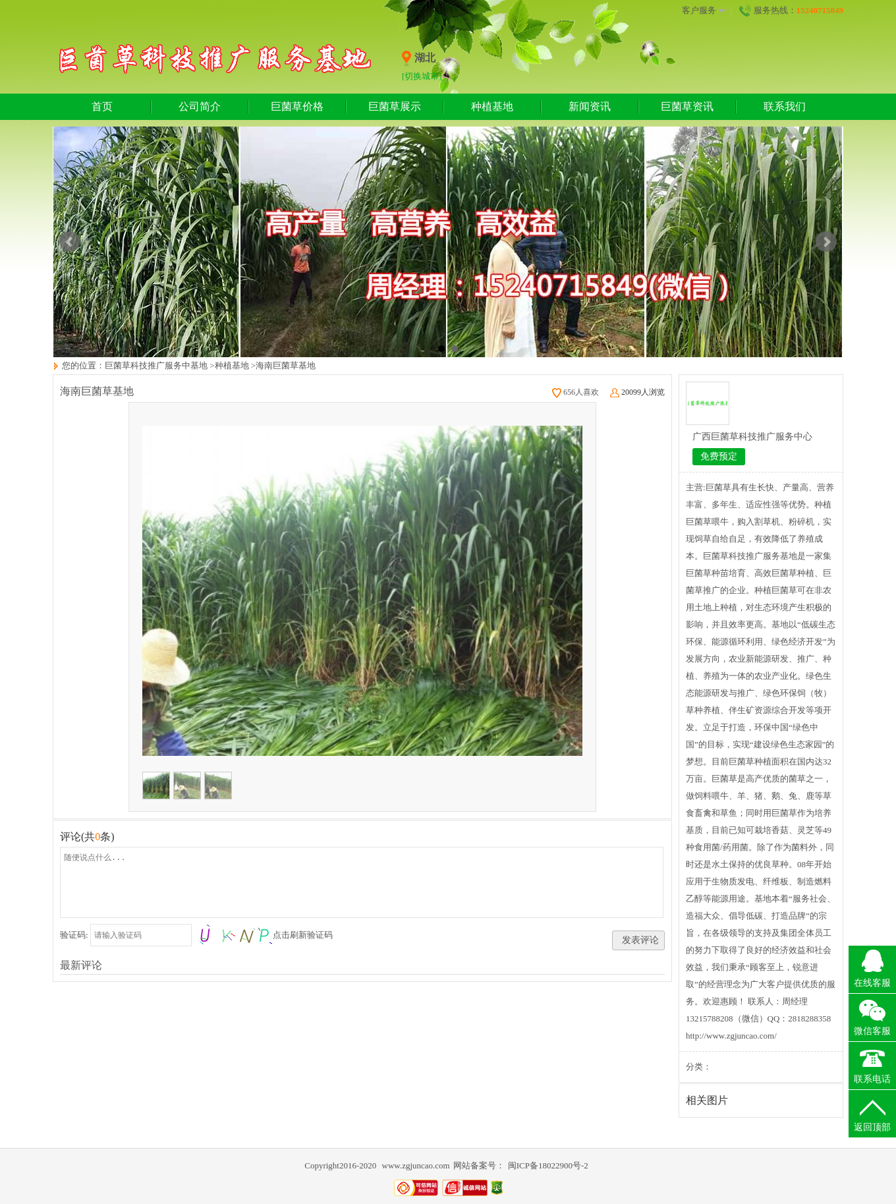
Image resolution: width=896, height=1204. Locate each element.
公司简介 (200, 106)
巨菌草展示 (394, 106)
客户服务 (703, 10)
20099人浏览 (637, 392)
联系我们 (785, 106)
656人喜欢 (575, 392)
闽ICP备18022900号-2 (548, 1165)
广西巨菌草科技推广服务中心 (752, 437)
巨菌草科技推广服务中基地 (156, 365)
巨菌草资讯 (687, 106)
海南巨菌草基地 (286, 365)
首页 (102, 106)
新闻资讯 (590, 106)
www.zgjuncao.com (416, 1165)
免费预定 (718, 456)
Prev (69, 241)
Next (826, 241)
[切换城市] (422, 76)
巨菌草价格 (297, 106)
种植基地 (492, 106)
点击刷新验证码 (303, 935)
